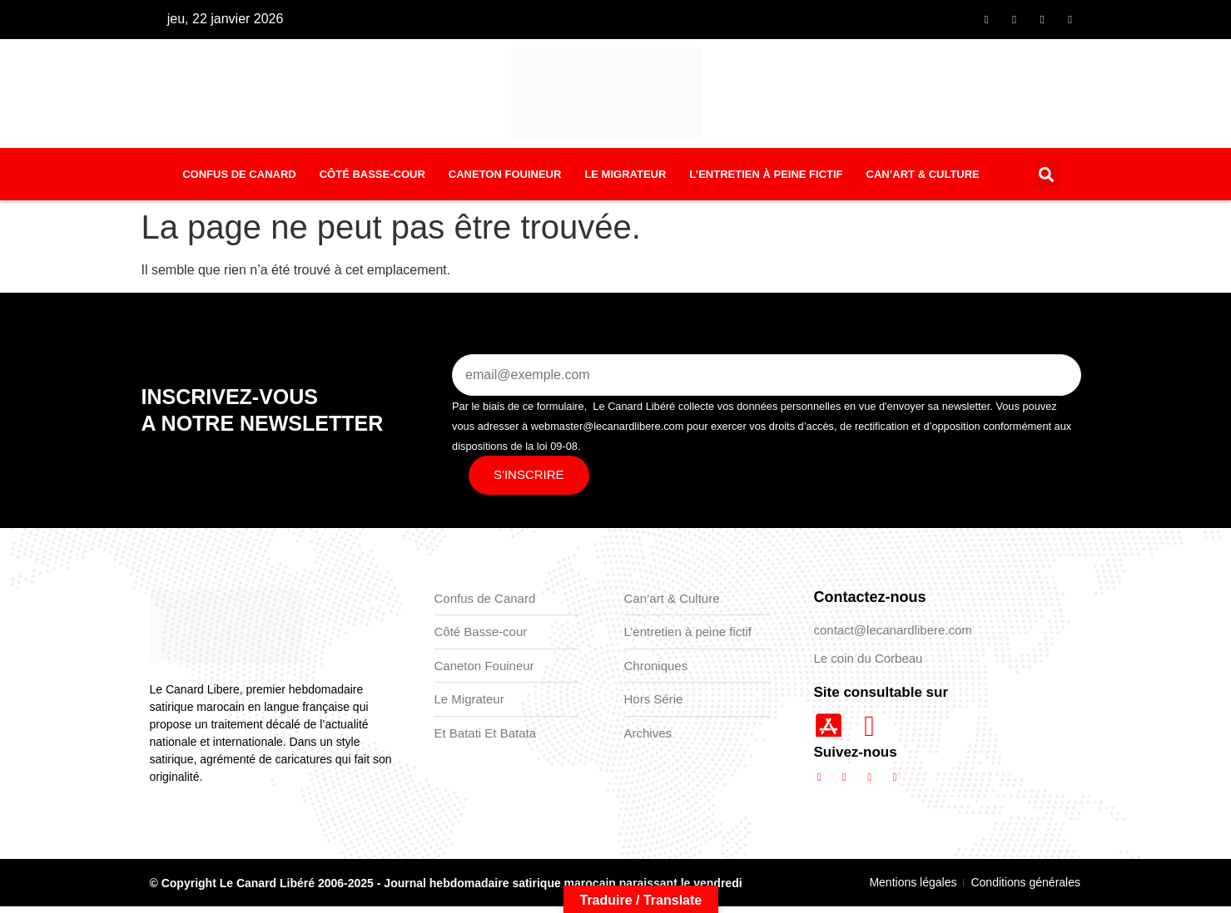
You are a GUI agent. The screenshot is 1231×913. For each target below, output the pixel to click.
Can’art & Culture (923, 180)
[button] (1046, 181)
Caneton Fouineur (505, 180)
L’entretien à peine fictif (765, 180)
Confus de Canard (239, 180)
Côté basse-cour (372, 180)
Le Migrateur (625, 180)
